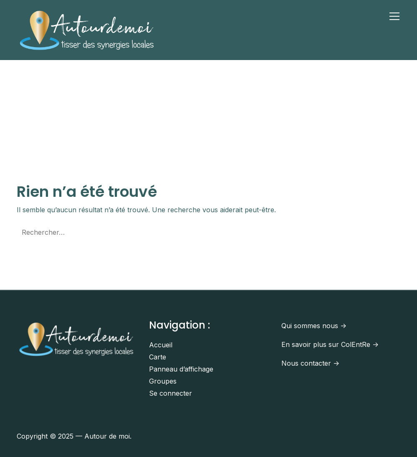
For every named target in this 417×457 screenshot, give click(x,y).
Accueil (160, 345)
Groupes (163, 381)
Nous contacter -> (310, 363)
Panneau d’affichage (181, 369)
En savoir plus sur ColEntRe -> (330, 344)
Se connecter (170, 393)
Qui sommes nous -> (313, 325)
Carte (157, 357)
